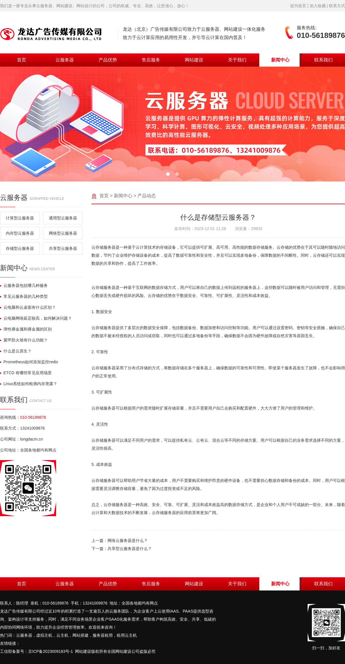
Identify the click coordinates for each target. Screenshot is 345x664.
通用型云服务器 (63, 218)
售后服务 (151, 59)
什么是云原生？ (16, 351)
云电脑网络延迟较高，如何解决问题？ (36, 318)
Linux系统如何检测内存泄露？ (28, 383)
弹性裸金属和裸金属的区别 (26, 329)
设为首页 (298, 5)
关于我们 (237, 59)
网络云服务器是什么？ (128, 540)
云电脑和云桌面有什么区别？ (28, 307)
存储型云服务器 (20, 248)
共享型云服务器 (63, 248)
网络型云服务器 (63, 233)
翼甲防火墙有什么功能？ (24, 340)
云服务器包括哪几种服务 (24, 285)
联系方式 (337, 5)
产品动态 (146, 195)
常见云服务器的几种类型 (24, 296)
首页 (21, 59)
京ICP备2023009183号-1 (50, 651)
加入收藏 (318, 5)
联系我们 (323, 59)
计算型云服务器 (20, 218)
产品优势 (108, 59)
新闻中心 (280, 59)
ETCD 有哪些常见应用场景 (26, 372)
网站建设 (194, 59)
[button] (168, 174)
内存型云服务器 (20, 233)
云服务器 (64, 59)
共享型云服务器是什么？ (130, 548)
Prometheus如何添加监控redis (29, 362)
